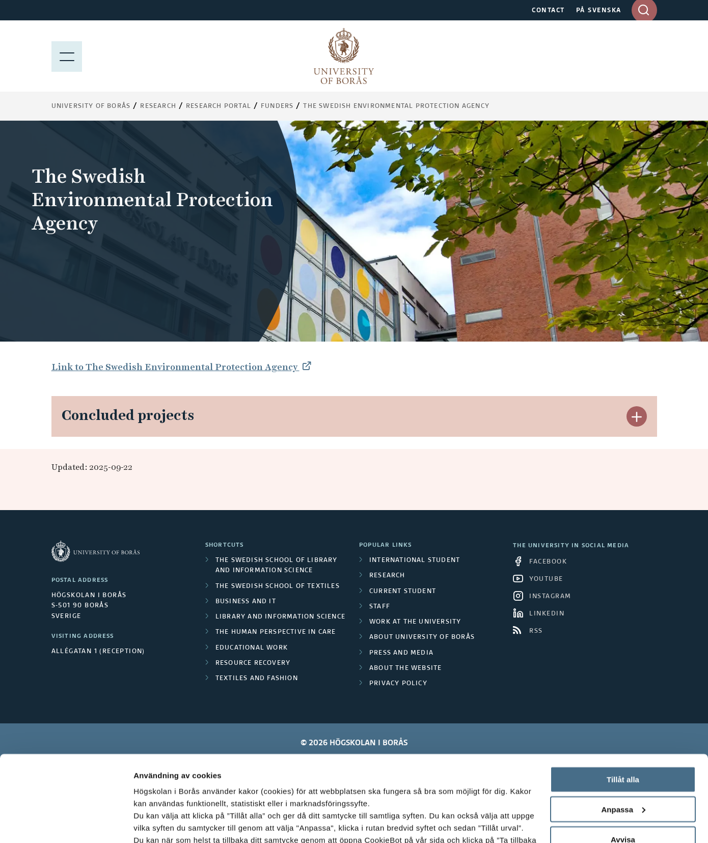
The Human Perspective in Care (275, 632)
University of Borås (91, 106)
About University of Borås (422, 637)
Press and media (401, 653)
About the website (405, 668)
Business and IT (245, 601)
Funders (277, 106)
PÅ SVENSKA (598, 10)
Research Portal (218, 106)
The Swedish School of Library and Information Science (276, 565)
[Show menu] (66, 56)
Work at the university (415, 622)
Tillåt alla (623, 698)
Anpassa (623, 728)
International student (414, 560)
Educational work (251, 648)
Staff (379, 606)
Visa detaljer (156, 823)
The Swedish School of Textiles (277, 586)
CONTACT (548, 10)
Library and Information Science (280, 617)
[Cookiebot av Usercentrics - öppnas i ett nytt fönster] (66, 823)
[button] (637, 416)
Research (158, 106)
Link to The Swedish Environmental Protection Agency (175, 366)
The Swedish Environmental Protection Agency (396, 106)
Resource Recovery (252, 663)
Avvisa (623, 758)
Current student (402, 591)
